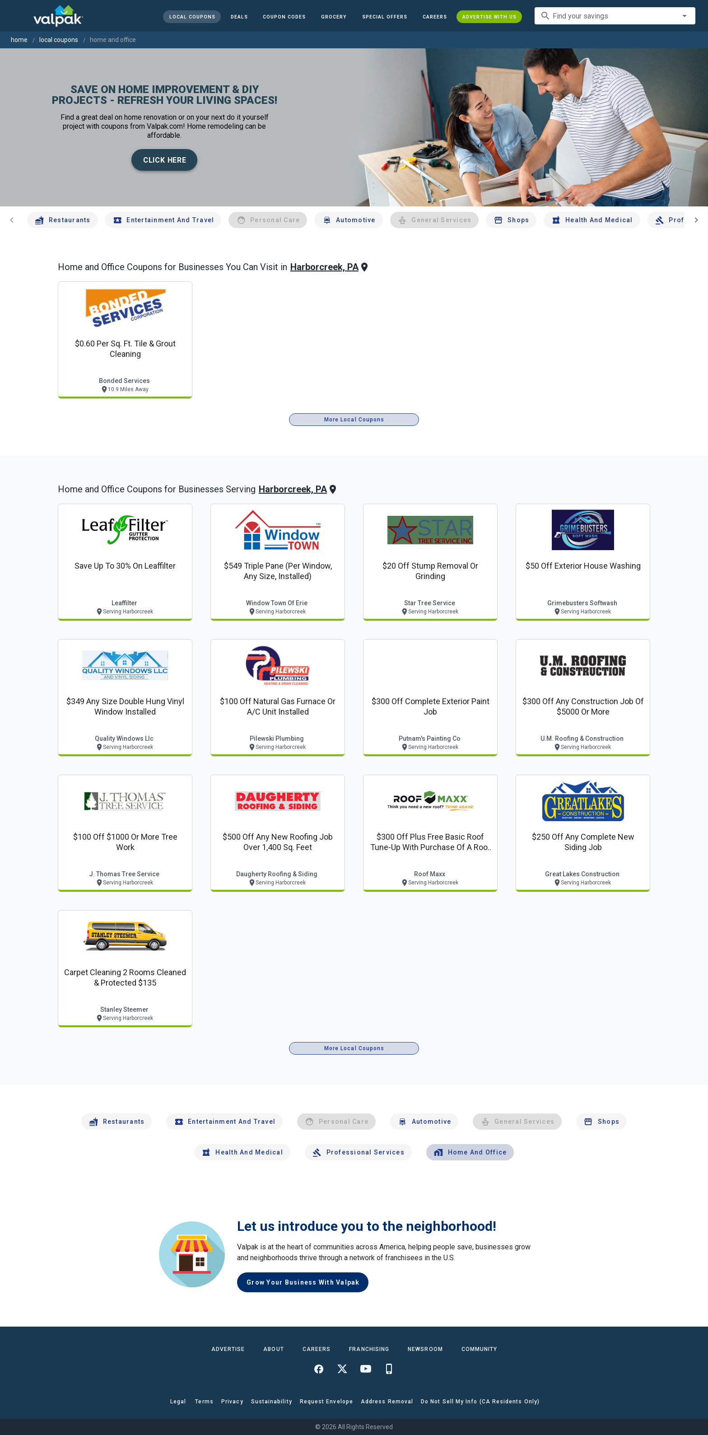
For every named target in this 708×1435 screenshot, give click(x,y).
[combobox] (615, 15)
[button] (384, 16)
